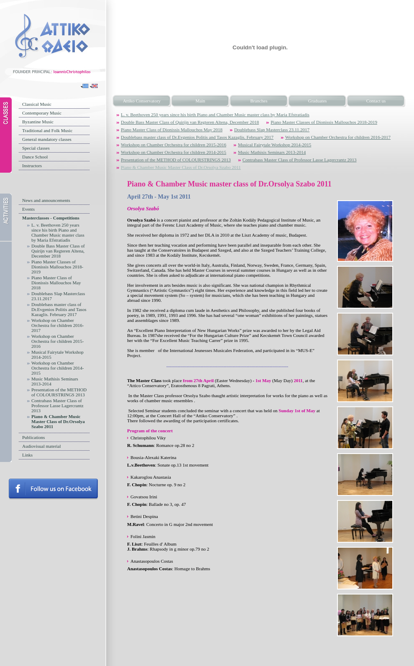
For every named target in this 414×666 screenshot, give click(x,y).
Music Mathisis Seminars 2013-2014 (54, 381)
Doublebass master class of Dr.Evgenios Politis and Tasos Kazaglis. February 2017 (59, 309)
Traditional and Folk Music (47, 130)
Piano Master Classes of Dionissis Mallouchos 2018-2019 (57, 266)
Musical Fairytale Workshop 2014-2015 (57, 355)
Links (27, 454)
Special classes (36, 148)
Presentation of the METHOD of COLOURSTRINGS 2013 (59, 392)
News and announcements (46, 200)
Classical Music (36, 104)
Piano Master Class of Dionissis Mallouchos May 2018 (56, 282)
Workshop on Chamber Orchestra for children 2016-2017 (57, 325)
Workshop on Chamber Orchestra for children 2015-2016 (57, 341)
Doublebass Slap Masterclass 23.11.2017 (58, 296)
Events (28, 209)
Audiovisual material (41, 446)
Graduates (317, 100)
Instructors (32, 165)
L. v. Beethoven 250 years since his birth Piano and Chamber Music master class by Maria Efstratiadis (57, 232)
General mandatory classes (47, 139)
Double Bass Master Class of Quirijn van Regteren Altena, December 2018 (58, 250)
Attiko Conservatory (142, 100)
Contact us (376, 100)
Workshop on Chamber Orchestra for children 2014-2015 (57, 367)
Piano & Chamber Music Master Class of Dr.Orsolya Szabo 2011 (58, 421)
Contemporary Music (41, 112)
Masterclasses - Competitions (50, 217)
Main (200, 100)
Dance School (35, 156)
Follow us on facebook (53, 489)
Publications (33, 437)
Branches (259, 100)
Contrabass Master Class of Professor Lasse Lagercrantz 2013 (57, 405)
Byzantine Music (38, 121)
